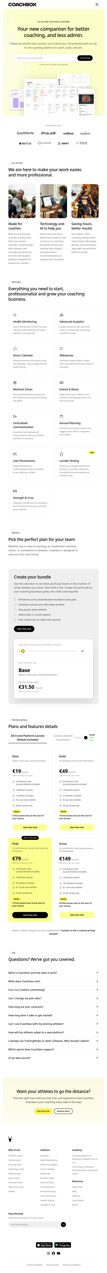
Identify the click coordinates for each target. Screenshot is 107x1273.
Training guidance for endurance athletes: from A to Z (84, 1159)
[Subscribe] (63, 1224)
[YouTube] (58, 1253)
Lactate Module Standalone (63, 738)
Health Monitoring (48, 1160)
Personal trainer (15, 1182)
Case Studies (78, 1200)
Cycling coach (14, 1160)
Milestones (45, 1173)
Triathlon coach (15, 1155)
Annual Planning (47, 1191)
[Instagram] (48, 1253)
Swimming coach (16, 1169)
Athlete (11, 1191)
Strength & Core (47, 1204)
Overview (44, 1155)
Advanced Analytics (49, 1164)
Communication (47, 1187)
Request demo (63, 1111)
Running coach (15, 1164)
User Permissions (48, 1196)
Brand (75, 1204)
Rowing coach (14, 1173)
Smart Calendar (47, 1169)
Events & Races (47, 1182)
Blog (74, 1191)
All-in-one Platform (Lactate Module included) (27, 738)
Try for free (85, 58)
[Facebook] (53, 1253)
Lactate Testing (47, 1200)
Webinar (76, 1196)
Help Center (77, 1187)
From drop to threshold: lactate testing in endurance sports (85, 1170)
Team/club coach (16, 1187)
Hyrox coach (14, 1178)
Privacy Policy (52, 1265)
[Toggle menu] (97, 4)
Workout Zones (47, 1178)
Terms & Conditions (72, 1265)
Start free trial (24, 628)
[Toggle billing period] (85, 737)
